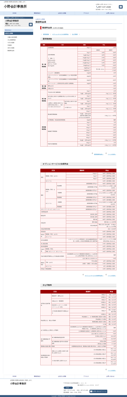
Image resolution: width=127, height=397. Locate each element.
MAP (67, 388)
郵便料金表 (11, 50)
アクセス (86, 13)
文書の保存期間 (12, 37)
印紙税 (10, 45)
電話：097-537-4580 (69, 390)
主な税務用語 (12, 40)
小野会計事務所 (15, 6)
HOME (14, 13)
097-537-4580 (104, 7)
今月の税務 (11, 42)
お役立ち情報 (62, 13)
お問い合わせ (110, 13)
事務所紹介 (37, 13)
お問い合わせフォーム (99, 391)
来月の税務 (11, 48)
